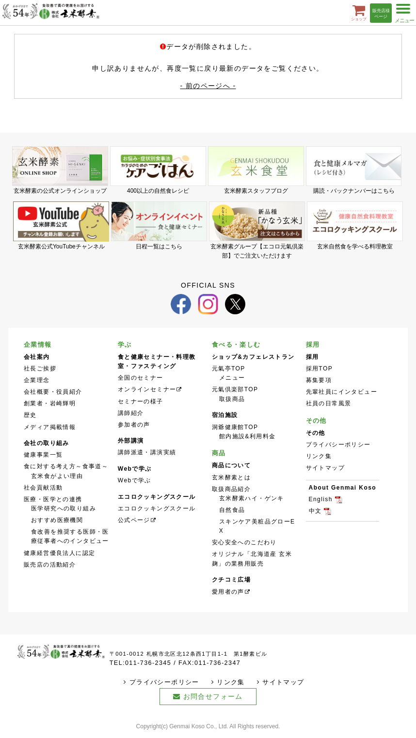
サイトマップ (325, 467)
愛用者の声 (228, 591)
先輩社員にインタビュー (341, 391)
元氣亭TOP (228, 368)
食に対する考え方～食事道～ (66, 466)
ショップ (359, 12)
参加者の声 (134, 424)
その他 (316, 420)
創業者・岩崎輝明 (50, 403)
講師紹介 (131, 413)
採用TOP (319, 368)
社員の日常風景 (329, 403)
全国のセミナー (140, 377)
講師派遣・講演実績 (147, 452)
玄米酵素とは (231, 477)
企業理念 (37, 380)
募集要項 (319, 380)
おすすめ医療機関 (57, 520)
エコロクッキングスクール (157, 508)
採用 (313, 344)
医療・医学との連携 (53, 499)
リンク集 (319, 456)
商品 (219, 453)
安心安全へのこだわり (244, 542)
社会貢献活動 (43, 487)
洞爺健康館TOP (235, 427)
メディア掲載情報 (50, 427)
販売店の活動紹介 (50, 564)
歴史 (30, 415)
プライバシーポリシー (338, 444)
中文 (315, 510)
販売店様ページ (381, 13)
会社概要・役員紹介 (53, 391)
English (321, 499)
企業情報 (38, 344)
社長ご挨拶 (40, 368)
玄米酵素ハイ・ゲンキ (251, 498)
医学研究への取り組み (63, 508)
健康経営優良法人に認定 (59, 553)
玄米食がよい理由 (57, 476)
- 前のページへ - (208, 86)
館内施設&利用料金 (247, 436)
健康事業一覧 (43, 454)
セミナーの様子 (140, 401)
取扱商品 (232, 399)
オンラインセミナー (147, 389)
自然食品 (232, 510)
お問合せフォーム (213, 696)
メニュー (232, 377)
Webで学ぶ (134, 480)
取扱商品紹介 (231, 489)
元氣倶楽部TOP (235, 389)
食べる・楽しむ (236, 344)
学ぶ (125, 344)
